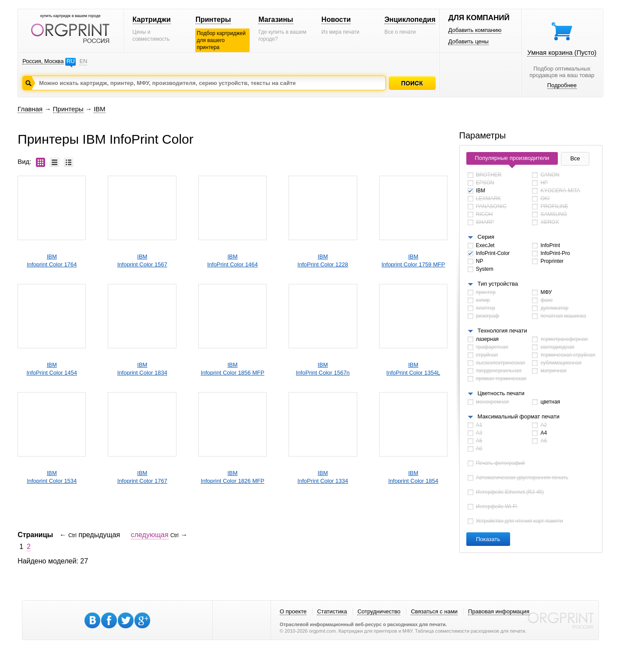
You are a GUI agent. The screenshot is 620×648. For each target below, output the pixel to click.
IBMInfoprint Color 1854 (413, 477)
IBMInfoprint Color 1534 (52, 477)
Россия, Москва (42, 61)
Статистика (332, 611)
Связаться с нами (434, 611)
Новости (336, 19)
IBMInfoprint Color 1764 (52, 260)
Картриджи (152, 19)
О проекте (293, 611)
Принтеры (213, 19)
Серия (486, 237)
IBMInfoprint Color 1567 (142, 260)
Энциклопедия (410, 19)
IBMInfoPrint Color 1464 (232, 260)
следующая (150, 534)
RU (71, 61)
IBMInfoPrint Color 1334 (322, 477)
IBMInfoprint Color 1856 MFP (232, 368)
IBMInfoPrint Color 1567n (323, 368)
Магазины (275, 19)
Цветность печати (501, 393)
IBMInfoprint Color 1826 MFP (232, 477)
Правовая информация (498, 611)
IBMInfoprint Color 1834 (142, 368)
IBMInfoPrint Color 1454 (51, 368)
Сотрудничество (378, 611)
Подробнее (562, 85)
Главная (30, 109)
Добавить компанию (475, 30)
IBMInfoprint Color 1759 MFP (413, 260)
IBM (100, 109)
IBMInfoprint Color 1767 (142, 477)
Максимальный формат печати (519, 416)
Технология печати (502, 330)
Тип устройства (498, 283)
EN (83, 61)
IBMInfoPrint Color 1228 (322, 260)
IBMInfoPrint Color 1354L (413, 368)
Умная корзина (561, 52)
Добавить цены (468, 41)
